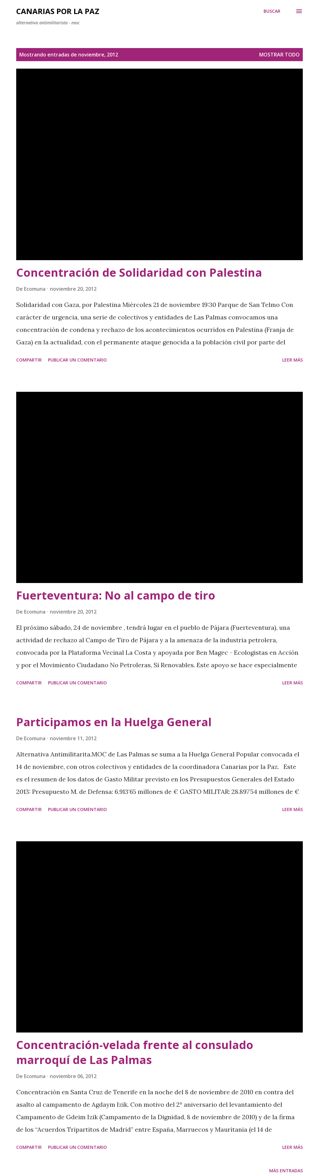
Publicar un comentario (77, 360)
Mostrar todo (279, 54)
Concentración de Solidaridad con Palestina (139, 272)
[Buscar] (272, 11)
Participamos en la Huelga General (114, 722)
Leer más (292, 360)
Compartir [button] (29, 360)
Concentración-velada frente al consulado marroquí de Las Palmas (134, 1052)
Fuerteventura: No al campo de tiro (115, 595)
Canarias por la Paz (57, 11)
